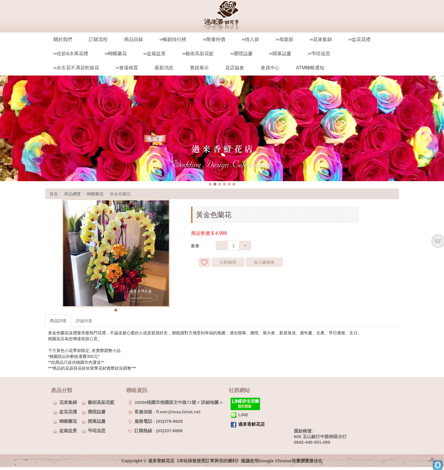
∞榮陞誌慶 (241, 53)
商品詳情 (58, 320)
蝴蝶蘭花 (95, 193)
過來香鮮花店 (251, 424)
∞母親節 (284, 39)
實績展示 (199, 67)
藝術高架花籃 (101, 402)
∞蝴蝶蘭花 (116, 53)
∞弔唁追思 (319, 53)
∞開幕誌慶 (280, 53)
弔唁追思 (97, 430)
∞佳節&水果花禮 (70, 53)
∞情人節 (250, 39)
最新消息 (163, 67)
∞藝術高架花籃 (198, 53)
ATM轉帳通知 (310, 67)
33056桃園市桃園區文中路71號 (162, 402)
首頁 (54, 193)
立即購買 (228, 262)
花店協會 (234, 67)
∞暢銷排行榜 (172, 39)
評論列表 (84, 320)
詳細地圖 (210, 402)
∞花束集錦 (321, 39)
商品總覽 (72, 193)
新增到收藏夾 (204, 262)
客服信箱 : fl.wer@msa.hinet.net (164, 411)
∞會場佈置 (127, 67)
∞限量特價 (214, 39)
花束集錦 (68, 402)
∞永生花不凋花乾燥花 (76, 67)
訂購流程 (98, 39)
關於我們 (62, 39)
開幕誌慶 (97, 421)
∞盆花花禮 (359, 39)
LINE (239, 414)
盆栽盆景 (68, 430)
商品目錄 (133, 39)
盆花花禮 (68, 411)
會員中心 (270, 67)
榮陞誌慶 (97, 411)
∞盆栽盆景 (154, 53)
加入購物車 (264, 262)
